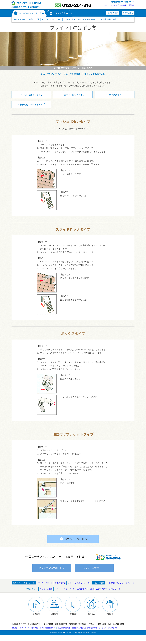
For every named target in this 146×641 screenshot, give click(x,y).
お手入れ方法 (60, 583)
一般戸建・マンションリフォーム (120, 583)
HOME (105, 5)
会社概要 (123, 5)
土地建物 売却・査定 (85, 589)
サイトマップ (113, 5)
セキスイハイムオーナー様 (23, 583)
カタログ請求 (101, 589)
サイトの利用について (47, 628)
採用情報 (131, 5)
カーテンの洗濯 (73, 74)
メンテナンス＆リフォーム (79, 583)
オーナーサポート (45, 583)
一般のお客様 (98, 583)
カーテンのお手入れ (52, 74)
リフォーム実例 (46, 589)
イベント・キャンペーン (65, 589)
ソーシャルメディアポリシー (109, 628)
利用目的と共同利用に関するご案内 (84, 628)
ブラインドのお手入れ (94, 74)
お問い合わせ (114, 589)
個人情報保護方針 (64, 628)
